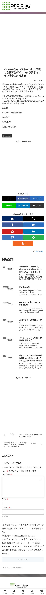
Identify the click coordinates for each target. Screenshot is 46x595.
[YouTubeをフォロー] (12, 231)
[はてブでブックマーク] (37, 198)
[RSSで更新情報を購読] (23, 243)
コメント (7, 474)
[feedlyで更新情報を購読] (33, 237)
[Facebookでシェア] (23, 198)
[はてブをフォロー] (33, 224)
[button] (37, 205)
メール (6, 507)
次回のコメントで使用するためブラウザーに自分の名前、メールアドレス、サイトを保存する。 (23, 529)
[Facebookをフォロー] (12, 224)
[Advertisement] (23, 41)
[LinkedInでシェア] (23, 205)
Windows (7, 136)
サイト (5, 516)
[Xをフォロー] (33, 218)
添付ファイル (8, 535)
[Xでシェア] (9, 198)
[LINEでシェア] (9, 205)
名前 (5, 498)
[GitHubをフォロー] (12, 237)
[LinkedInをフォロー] (33, 231)
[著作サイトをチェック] (12, 218)
